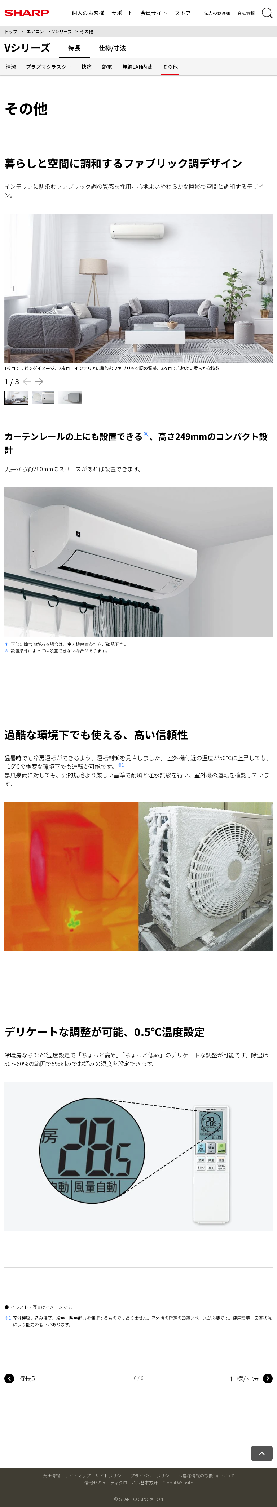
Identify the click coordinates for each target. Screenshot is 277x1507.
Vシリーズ (62, 31)
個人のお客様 (88, 13)
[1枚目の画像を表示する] (16, 397)
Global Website (177, 1482)
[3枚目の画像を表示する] (69, 397)
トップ (10, 31)
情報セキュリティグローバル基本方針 (121, 1482)
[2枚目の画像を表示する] (43, 397)
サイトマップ (78, 1475)
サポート (122, 13)
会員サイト (153, 13)
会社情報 (246, 13)
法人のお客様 (217, 13)
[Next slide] (39, 381)
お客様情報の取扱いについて (206, 1475)
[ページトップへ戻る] (262, 1453)
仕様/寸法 (244, 1378)
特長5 (26, 1378)
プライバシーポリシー (151, 1475)
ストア (183, 13)
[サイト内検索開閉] (267, 13)
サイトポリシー (110, 1475)
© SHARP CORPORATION (138, 1499)
